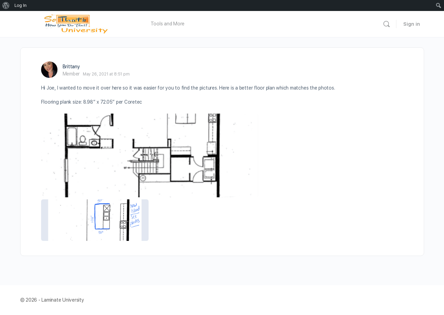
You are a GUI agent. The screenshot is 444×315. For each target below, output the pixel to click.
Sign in (411, 24)
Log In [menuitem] (20, 5)
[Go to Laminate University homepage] (77, 23)
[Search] (386, 24)
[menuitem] (6, 5)
